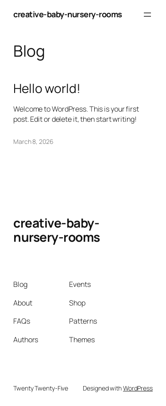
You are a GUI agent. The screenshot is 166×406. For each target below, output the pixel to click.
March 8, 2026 (33, 141)
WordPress (138, 388)
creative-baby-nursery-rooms (67, 14)
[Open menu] (147, 14)
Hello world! (47, 88)
